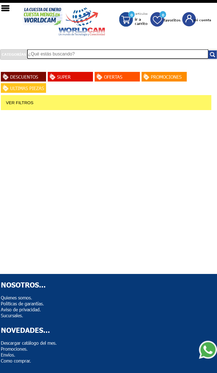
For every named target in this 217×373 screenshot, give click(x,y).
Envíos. (8, 355)
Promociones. (14, 349)
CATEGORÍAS (14, 54)
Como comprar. (16, 361)
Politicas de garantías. (22, 303)
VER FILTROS (19, 102)
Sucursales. (12, 315)
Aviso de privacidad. (21, 309)
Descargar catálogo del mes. (29, 343)
